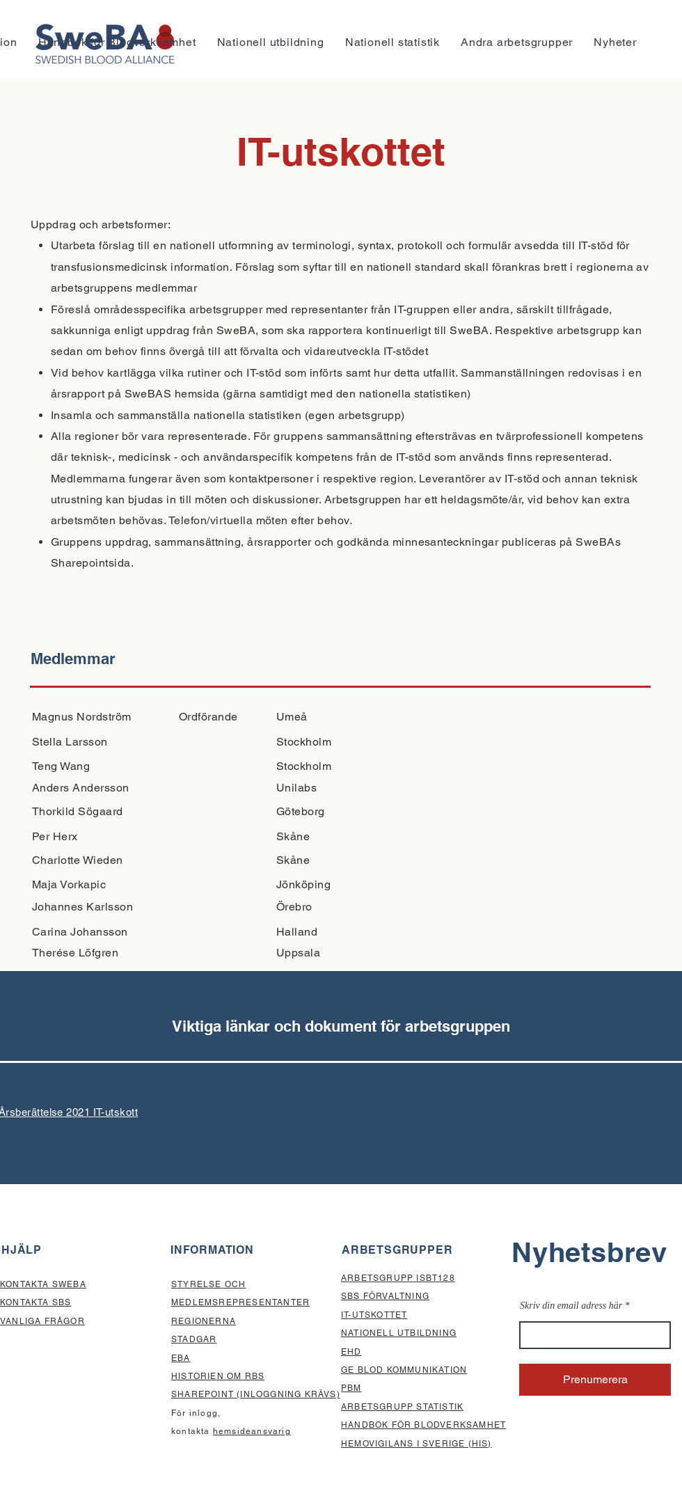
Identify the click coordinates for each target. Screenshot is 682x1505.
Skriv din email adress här (571, 1306)
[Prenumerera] (595, 1380)
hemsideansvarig (252, 1431)
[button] (516, 42)
